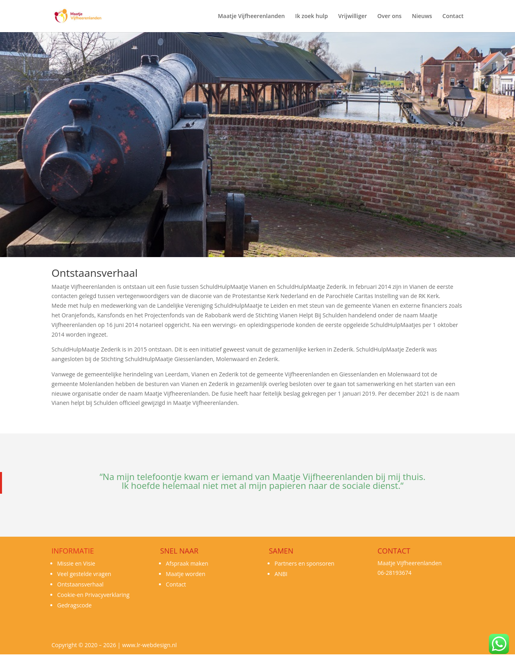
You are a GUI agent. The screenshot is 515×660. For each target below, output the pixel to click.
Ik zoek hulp (311, 16)
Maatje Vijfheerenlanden (251, 16)
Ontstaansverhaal (80, 584)
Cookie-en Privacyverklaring (93, 595)
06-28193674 (394, 572)
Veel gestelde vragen (84, 574)
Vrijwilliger (352, 16)
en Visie (84, 563)
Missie (65, 563)
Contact (453, 16)
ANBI (280, 574)
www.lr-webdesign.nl (149, 645)
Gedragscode (74, 605)
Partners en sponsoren (304, 563)
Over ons (389, 16)
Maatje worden (185, 574)
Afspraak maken (187, 563)
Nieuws (422, 16)
